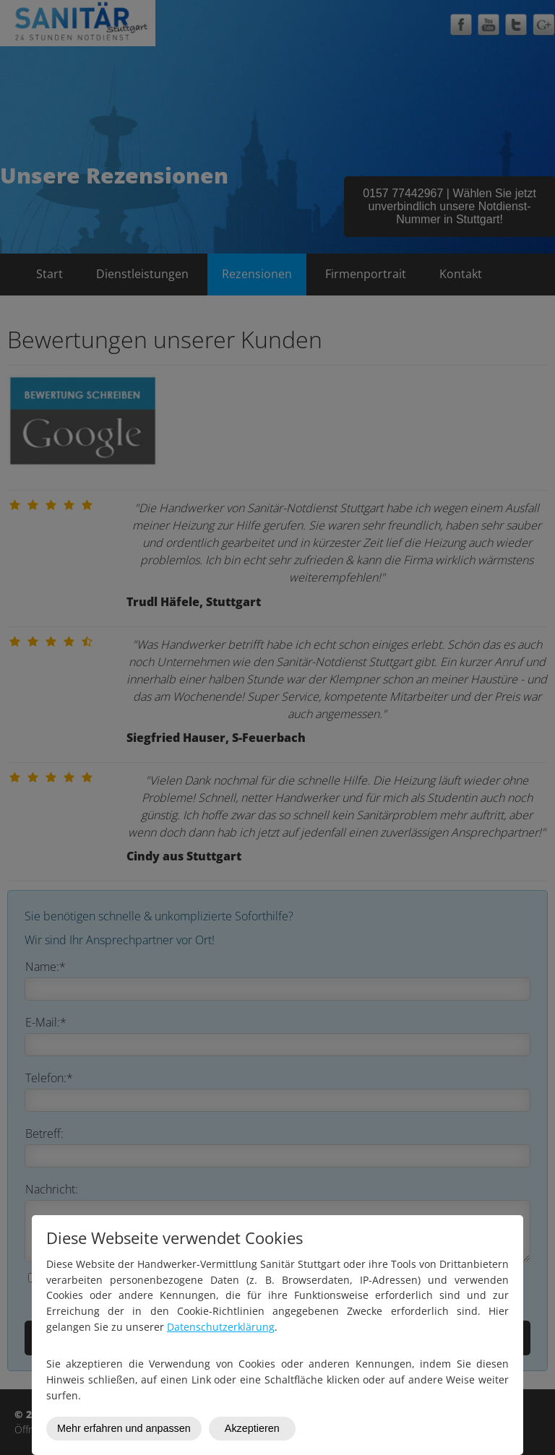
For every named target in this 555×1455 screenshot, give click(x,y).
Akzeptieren (252, 1428)
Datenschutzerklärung (221, 1327)
